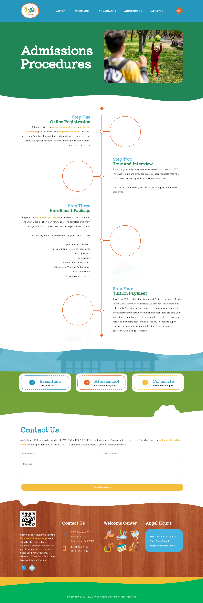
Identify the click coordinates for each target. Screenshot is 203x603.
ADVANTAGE (106, 11)
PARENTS (155, 11)
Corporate (163, 384)
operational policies (63, 145)
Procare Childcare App (33, 561)
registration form (69, 149)
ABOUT (60, 11)
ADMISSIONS (132, 11)
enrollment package (47, 268)
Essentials (50, 384)
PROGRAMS (81, 11)
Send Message (102, 493)
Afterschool (106, 384)
